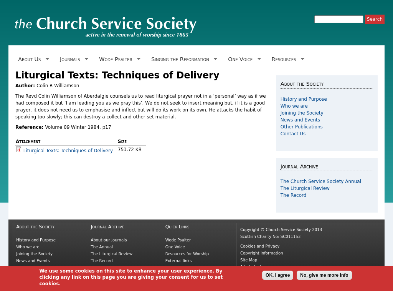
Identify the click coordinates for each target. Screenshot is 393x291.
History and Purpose (304, 99)
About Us (32, 59)
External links (178, 261)
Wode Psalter (118, 59)
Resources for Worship (187, 254)
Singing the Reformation (183, 59)
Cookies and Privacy (259, 246)
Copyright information (261, 253)
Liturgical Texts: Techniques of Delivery (68, 150)
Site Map (248, 260)
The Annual (102, 247)
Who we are (294, 106)
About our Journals (109, 240)
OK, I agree (278, 277)
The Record (294, 195)
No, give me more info (324, 277)
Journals (72, 59)
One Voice (243, 59)
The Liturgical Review (305, 188)
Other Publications (302, 127)
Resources (286, 59)
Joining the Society (302, 113)
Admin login (252, 267)
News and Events (300, 120)
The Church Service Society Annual (321, 181)
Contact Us (293, 133)
